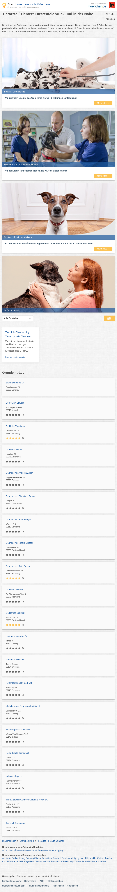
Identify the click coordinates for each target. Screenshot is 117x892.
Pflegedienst (29, 861)
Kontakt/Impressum (11, 881)
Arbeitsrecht (54, 861)
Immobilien (36, 850)
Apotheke (6, 858)
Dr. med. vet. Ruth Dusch (18, 566)
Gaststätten (47, 858)
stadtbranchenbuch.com (13, 886)
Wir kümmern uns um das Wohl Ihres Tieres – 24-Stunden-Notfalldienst (40, 98)
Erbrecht (65, 861)
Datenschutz (30, 881)
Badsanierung (18, 858)
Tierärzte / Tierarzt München (51, 841)
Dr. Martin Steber (14, 449)
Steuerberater (91, 861)
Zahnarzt (102, 861)
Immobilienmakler (88, 858)
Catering (30, 858)
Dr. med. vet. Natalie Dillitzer (19, 543)
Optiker (19, 861)
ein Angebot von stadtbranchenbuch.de (23, 7)
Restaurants (48, 850)
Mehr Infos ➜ (103, 103)
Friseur (37, 858)
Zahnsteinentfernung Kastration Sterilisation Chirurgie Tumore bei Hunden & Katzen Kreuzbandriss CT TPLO (20, 346)
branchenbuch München (28, 4)
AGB (42, 881)
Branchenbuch (9, 841)
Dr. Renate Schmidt (15, 613)
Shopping (58, 850)
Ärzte (4, 850)
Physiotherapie (77, 861)
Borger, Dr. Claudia (15, 403)
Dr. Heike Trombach (15, 426)
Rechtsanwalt (42, 861)
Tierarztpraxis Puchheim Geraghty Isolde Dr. (27, 799)
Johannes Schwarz (15, 659)
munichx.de (58, 886)
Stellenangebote (55, 881)
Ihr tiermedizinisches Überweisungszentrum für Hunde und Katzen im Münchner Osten (48, 243)
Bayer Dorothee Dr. (15, 382)
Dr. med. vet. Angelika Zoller (19, 473)
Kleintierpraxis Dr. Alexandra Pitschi (23, 706)
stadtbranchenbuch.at (39, 886)
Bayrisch (57, 858)
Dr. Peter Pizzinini (14, 589)
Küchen (5, 861)
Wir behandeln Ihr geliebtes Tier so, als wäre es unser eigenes (36, 171)
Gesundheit (13, 850)
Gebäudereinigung (70, 858)
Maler (12, 861)
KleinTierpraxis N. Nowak (18, 729)
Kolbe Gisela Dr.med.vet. (18, 753)
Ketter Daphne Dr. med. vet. (19, 683)
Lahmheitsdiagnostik (15, 357)
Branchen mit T (27, 841)
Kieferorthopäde (104, 858)
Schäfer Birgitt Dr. (14, 776)
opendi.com (72, 886)
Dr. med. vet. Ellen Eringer (18, 519)
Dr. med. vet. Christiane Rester (20, 496)
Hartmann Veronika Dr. (17, 636)
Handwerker (25, 850)
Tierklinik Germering (15, 823)
